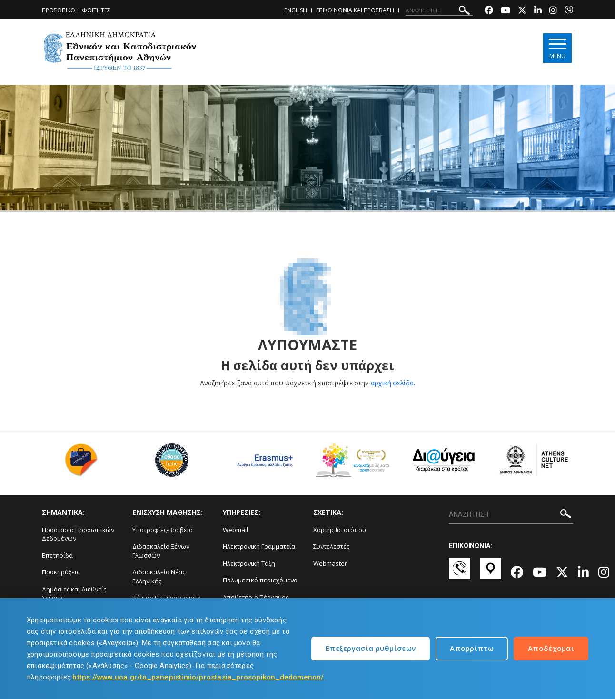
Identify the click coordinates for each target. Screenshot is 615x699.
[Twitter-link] (522, 11)
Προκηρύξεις (60, 572)
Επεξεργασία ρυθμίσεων (371, 648)
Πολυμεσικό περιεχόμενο (260, 580)
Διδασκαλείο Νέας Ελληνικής (158, 576)
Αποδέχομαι (551, 648)
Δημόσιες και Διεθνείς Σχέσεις (74, 593)
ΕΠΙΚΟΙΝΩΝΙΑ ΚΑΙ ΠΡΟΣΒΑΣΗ (355, 10)
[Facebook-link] (489, 11)
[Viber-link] (569, 11)
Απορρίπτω (472, 648)
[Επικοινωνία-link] (459, 573)
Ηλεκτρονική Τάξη (249, 563)
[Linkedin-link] (538, 11)
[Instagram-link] (553, 11)
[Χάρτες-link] (490, 573)
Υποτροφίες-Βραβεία (162, 529)
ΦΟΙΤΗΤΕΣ (96, 10)
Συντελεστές (331, 546)
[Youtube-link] (505, 11)
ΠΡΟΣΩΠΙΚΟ (58, 10)
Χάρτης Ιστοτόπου (339, 529)
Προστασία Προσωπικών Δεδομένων (78, 534)
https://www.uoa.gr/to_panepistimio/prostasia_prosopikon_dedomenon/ (198, 677)
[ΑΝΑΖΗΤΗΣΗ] (439, 10)
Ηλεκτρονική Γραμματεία (259, 546)
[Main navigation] (557, 48)
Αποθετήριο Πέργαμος (255, 597)
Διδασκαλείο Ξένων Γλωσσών (160, 551)
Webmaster (330, 563)
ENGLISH (295, 10)
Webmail (235, 529)
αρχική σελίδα (392, 382)
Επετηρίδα (57, 555)
